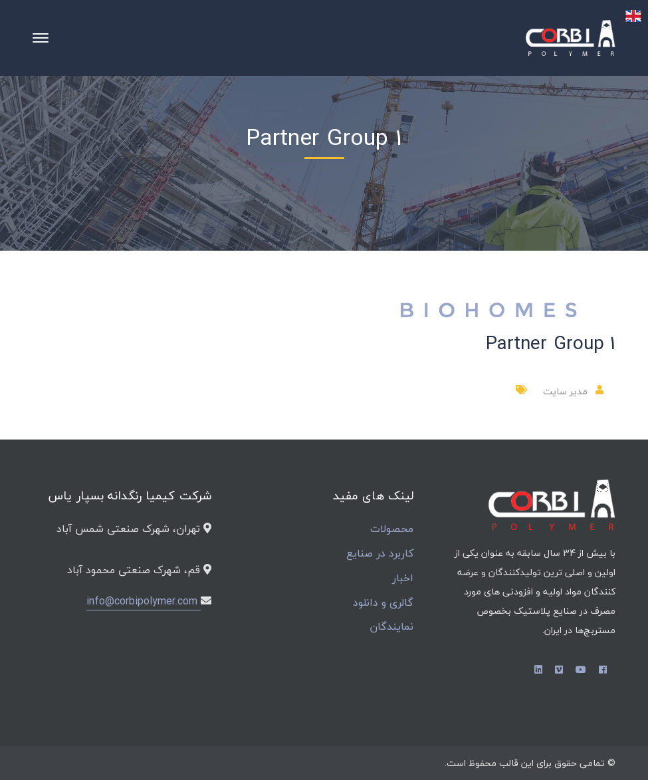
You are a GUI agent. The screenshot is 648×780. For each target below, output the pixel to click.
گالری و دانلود (383, 603)
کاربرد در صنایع (379, 554)
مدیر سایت (565, 391)
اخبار (402, 578)
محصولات (391, 529)
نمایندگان (391, 627)
